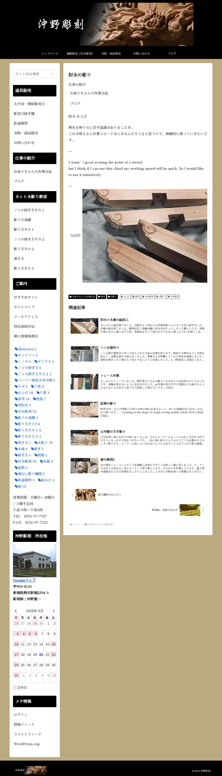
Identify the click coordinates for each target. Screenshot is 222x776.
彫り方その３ (24, 268)
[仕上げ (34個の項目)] (23, 393)
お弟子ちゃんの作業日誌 (89, 93)
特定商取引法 (24, 326)
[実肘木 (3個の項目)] (22, 405)
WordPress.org (27, 744)
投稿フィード (24, 724)
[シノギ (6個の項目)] (22, 361)
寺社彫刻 (147, 297)
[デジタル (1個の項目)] (43, 361)
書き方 (19, 258)
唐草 (101, 297)
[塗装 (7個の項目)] (38, 399)
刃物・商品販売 (26, 133)
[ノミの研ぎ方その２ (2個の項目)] (32, 374)
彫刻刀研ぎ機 (24, 113)
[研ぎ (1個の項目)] (36, 449)
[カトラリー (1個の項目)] (25, 355)
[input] (34, 74)
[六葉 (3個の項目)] (42, 393)
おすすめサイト (26, 297)
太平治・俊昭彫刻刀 (29, 104)
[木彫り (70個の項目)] (43, 443)
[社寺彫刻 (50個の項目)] (24, 461)
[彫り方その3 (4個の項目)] (26, 424)
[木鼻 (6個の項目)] (20, 449)
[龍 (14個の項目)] (19, 486)
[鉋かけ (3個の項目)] (45, 480)
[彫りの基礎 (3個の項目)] (25, 418)
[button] (53, 74)
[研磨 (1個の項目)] (40, 455)
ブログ (75, 103)
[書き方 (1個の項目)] (22, 443)
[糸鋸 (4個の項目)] (45, 461)
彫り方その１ (24, 229)
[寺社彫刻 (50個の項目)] (24, 411)
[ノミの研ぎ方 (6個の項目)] (27, 368)
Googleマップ (24, 580)
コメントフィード (27, 734)
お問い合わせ (24, 143)
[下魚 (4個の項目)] (36, 386)
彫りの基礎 (22, 220)
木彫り (112, 297)
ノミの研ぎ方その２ (29, 239)
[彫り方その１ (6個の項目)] (27, 430)
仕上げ (125, 297)
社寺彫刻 (173, 297)
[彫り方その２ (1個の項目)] (27, 436)
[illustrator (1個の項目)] (25, 349)
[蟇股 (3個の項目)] (20, 468)
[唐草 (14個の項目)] (21, 399)
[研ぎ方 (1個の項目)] (22, 455)
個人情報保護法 (26, 336)
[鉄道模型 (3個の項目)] (23, 480)
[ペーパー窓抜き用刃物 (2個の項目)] (34, 380)
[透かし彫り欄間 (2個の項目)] (29, 474)
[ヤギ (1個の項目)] (20, 386)
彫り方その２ (24, 249)
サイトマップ (24, 307)
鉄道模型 (21, 123)
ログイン (21, 715)
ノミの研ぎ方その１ (29, 210)
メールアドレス (26, 317)
